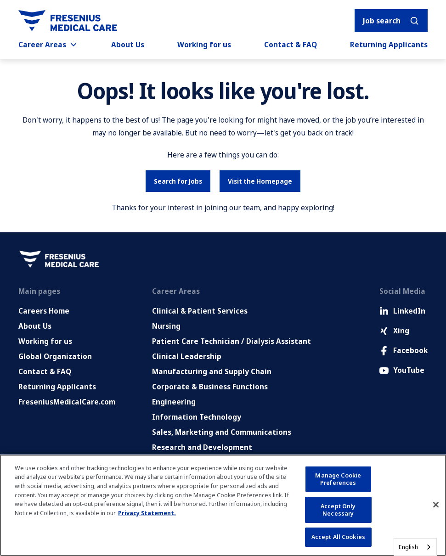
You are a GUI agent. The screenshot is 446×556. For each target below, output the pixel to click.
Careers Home (43, 311)
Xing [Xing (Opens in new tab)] (394, 331)
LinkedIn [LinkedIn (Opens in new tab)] (402, 311)
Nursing (166, 326)
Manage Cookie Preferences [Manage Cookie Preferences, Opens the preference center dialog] (338, 479)
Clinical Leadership (186, 356)
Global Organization (55, 356)
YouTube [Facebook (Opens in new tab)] (401, 370)
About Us (127, 44)
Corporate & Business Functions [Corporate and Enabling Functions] (210, 387)
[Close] (436, 505)
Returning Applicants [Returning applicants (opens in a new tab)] (389, 44)
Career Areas (48, 44)
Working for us (204, 44)
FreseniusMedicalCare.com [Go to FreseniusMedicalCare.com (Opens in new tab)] (66, 402)
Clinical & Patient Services (200, 311)
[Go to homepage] (67, 20)
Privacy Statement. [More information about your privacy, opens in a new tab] (147, 513)
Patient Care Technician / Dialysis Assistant (231, 341)
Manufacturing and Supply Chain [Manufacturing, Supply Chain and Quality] (211, 371)
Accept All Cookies (338, 537)
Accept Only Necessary (338, 509)
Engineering (174, 402)
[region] (223, 505)
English (408, 547)
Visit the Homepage (260, 181)
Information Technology (196, 417)
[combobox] (415, 547)
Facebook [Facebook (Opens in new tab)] (403, 350)
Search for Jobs (178, 181)
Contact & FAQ (290, 44)
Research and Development (202, 447)
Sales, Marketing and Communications (221, 432)
